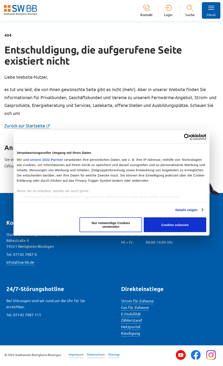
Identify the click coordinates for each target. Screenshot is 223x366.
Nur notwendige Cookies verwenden (111, 224)
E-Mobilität (131, 313)
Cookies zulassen (175, 225)
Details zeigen (186, 210)
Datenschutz (96, 354)
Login (168, 14)
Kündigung (130, 333)
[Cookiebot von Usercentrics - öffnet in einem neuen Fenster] (187, 137)
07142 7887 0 (25, 254)
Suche (190, 14)
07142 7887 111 (27, 314)
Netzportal (130, 326)
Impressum (76, 354)
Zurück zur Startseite (24, 125)
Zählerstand (131, 320)
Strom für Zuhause (137, 300)
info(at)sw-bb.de (20, 262)
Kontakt (146, 14)
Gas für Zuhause (135, 307)
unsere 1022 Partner (46, 159)
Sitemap (114, 354)
